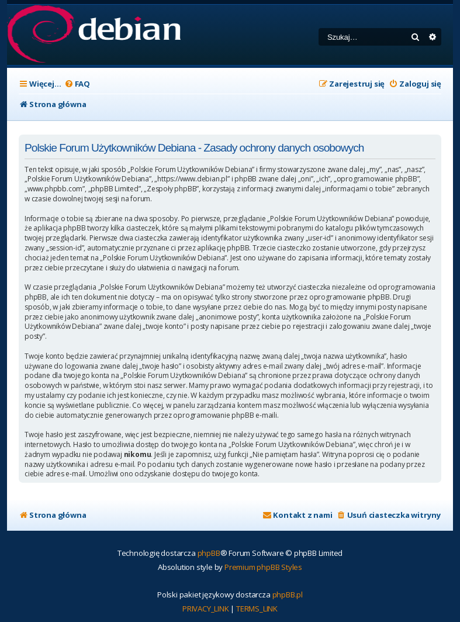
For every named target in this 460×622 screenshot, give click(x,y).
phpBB (209, 553)
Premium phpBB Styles (263, 567)
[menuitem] (77, 83)
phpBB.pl (287, 594)
